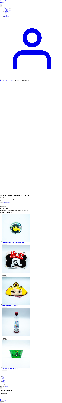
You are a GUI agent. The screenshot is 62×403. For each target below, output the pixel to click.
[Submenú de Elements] (5, 13)
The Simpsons (12, 80)
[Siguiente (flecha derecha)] (1, 402)
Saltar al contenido (3, 0)
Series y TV (8, 80)
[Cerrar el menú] (1, 6)
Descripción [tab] (4, 204)
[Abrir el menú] (1, 4)
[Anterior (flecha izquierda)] (0, 402)
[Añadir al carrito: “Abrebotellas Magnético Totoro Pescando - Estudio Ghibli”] (4, 244)
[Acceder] (31, 78)
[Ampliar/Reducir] (0, 401)
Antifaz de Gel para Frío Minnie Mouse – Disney (11, 273)
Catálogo (4, 80)
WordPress (6, 386)
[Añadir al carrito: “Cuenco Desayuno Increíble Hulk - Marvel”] (4, 370)
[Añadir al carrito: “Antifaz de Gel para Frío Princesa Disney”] (4, 307)
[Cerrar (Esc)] (3, 401)
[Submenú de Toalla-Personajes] (10, 8)
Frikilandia (2, 2)
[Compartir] (2, 401)
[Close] (1, 388)
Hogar (4, 202)
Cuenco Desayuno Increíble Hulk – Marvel (10, 368)
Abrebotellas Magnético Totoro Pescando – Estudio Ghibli (13, 242)
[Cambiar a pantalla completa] (1, 401)
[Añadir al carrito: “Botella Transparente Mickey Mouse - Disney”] (4, 339)
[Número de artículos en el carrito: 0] (0, 79)
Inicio (1, 80)
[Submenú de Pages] (4, 7)
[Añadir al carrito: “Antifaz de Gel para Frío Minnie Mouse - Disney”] (4, 276)
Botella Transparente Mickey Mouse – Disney (10, 336)
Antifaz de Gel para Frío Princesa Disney (10, 305)
